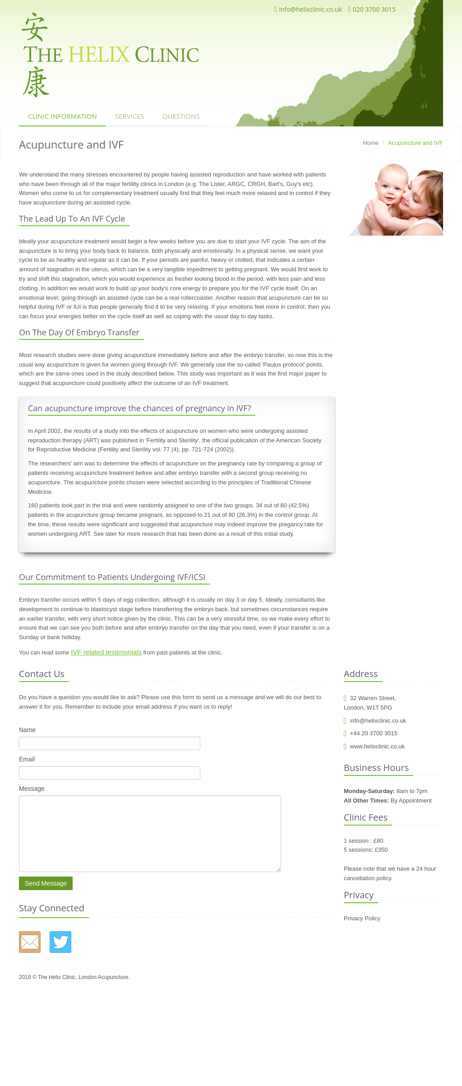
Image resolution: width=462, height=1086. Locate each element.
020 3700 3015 (372, 9)
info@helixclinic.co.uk (308, 9)
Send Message (46, 883)
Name (27, 729)
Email (27, 759)
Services (129, 116)
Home (371, 142)
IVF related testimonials (106, 652)
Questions (181, 116)
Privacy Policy (362, 918)
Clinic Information (62, 116)
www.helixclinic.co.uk (374, 746)
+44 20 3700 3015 (370, 733)
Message (32, 788)
